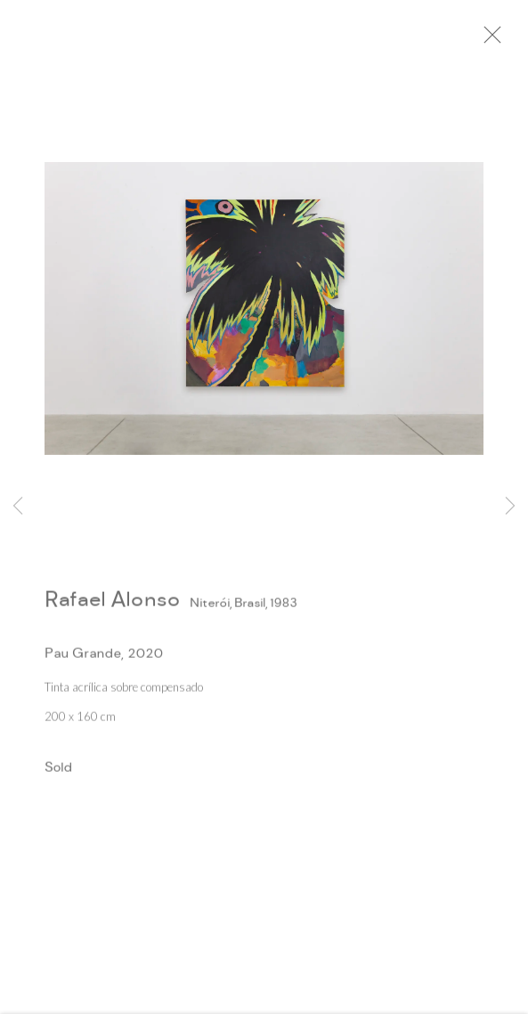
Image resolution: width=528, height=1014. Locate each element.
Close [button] (503, 40)
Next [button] (510, 507)
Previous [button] (18, 507)
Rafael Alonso (112, 606)
